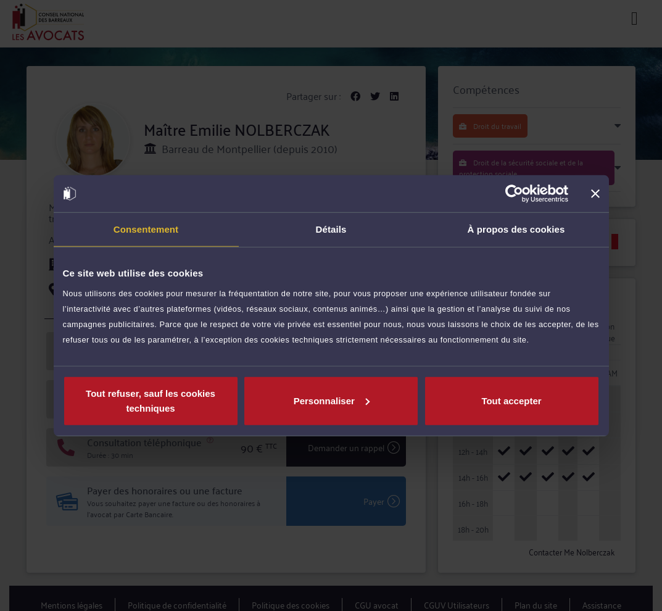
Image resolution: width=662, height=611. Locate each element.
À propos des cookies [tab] (516, 229)
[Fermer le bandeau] (595, 193)
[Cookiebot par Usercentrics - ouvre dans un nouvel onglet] (514, 194)
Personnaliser (332, 400)
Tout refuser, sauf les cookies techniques (150, 400)
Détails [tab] (331, 229)
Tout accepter (511, 400)
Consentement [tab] (146, 229)
